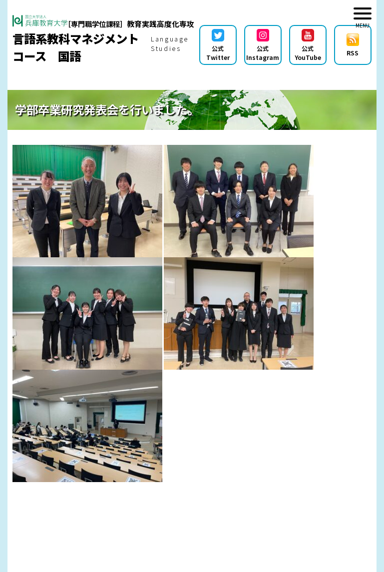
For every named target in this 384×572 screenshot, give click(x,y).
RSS (353, 45)
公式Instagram (262, 45)
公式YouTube (308, 45)
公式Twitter (218, 45)
